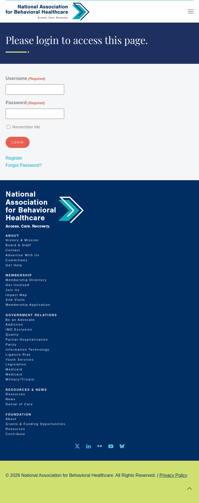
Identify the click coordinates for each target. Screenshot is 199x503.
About (12, 235)
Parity (11, 344)
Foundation (19, 414)
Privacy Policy (173, 475)
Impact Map (16, 295)
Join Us (13, 290)
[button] (190, 11)
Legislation (16, 364)
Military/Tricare (20, 379)
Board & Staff (18, 245)
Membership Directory (26, 280)
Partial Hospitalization (27, 339)
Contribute (15, 434)
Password (25, 103)
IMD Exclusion (19, 329)
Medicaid (14, 369)
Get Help (14, 265)
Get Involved (18, 285)
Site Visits (15, 299)
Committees (17, 260)
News (11, 399)
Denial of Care (19, 404)
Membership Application (28, 304)
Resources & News (26, 389)
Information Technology (28, 349)
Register (14, 158)
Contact (13, 250)
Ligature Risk (18, 354)
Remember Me (26, 126)
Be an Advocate (20, 319)
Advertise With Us (22, 255)
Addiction (14, 324)
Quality (12, 334)
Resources (15, 394)
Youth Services (20, 359)
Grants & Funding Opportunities (36, 424)
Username (25, 79)
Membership (19, 275)
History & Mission (22, 240)
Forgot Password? (24, 165)
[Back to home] (47, 11)
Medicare (14, 374)
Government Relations (31, 315)
